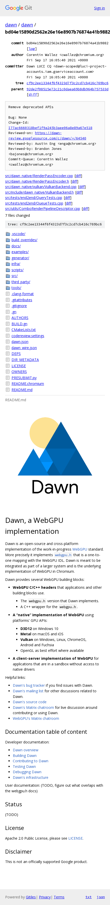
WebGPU (79, 549)
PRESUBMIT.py (24, 377)
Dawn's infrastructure (30, 777)
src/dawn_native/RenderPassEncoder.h (37, 181)
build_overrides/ (24, 239)
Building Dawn (25, 755)
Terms (59, 897)
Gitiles (31, 897)
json (101, 897)
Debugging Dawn (27, 771)
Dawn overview (25, 750)
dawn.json (20, 341)
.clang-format (23, 293)
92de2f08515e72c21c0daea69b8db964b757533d (67, 89)
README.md (22, 389)
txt (88, 897)
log (32, 48)
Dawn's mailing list (28, 690)
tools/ (16, 287)
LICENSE (19, 365)
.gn (14, 311)
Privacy (45, 897)
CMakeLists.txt (24, 329)
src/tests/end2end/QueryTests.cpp (33, 197)
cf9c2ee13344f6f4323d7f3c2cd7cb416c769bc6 (67, 83)
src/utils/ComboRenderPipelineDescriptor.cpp (42, 208)
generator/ (20, 257)
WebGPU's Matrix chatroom (36, 718)
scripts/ (18, 269)
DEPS (16, 353)
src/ (15, 275)
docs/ (16, 245)
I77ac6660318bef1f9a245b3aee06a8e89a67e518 (50, 128)
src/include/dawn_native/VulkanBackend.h (39, 192)
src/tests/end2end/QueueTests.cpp (34, 203)
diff (33, 94)
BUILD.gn (19, 323)
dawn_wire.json (24, 347)
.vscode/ (18, 233)
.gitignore (19, 305)
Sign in (99, 8)
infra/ (16, 263)
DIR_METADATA (25, 359)
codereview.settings (28, 335)
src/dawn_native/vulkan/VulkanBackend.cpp (40, 186)
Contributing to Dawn (30, 760)
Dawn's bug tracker (29, 685)
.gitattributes (22, 299)
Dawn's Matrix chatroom (33, 707)
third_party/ (21, 281)
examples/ (20, 251)
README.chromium (28, 383)
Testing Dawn (24, 766)
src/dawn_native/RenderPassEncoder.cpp (39, 175)
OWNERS (19, 371)
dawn (11, 25)
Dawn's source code (30, 701)
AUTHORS (20, 317)
